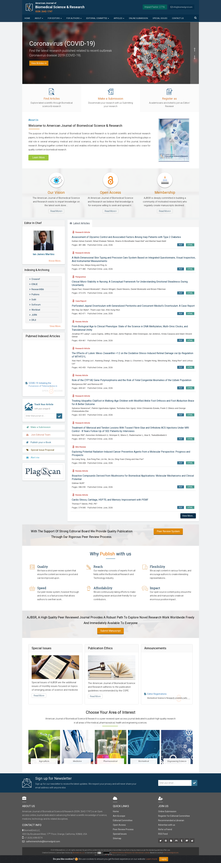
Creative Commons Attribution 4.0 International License (130, 853)
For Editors (55, 18)
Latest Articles (80, 223)
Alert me (32, 456)
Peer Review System (168, 531)
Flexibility (157, 567)
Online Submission (138, 18)
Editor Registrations (157, 697)
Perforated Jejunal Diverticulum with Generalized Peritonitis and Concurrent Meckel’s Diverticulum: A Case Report (133, 305)
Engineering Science (176, 761)
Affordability (103, 588)
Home (27, 18)
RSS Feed (163, 834)
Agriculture (44, 761)
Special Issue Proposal (40, 448)
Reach (98, 567)
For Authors (74, 18)
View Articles (39, 63)
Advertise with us (166, 825)
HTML (190, 245)
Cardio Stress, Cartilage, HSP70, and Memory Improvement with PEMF (110, 499)
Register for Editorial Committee (174, 816)
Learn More (38, 157)
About (39, 18)
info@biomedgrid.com (182, 7)
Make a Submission (38, 425)
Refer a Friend (165, 829)
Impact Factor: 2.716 (155, 7)
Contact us (178, 18)
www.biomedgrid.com (171, 853)
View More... (56, 326)
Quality (42, 567)
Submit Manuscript (110, 630)
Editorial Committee (97, 18)
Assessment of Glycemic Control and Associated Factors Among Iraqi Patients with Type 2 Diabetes (126, 237)
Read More (56, 211)
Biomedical (143, 761)
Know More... (55, 260)
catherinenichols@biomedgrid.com (42, 841)
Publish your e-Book (38, 440)
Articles (119, 18)
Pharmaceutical (110, 761)
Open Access (119, 825)
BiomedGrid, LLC (79, 853)
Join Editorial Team (38, 433)
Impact (155, 588)
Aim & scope (119, 816)
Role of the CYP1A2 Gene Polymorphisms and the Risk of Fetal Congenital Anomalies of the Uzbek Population (131, 380)
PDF (180, 245)
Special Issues (160, 18)
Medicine (77, 761)
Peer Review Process (123, 829)
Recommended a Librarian (171, 820)
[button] (194, 37)
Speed (41, 588)
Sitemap (117, 838)
